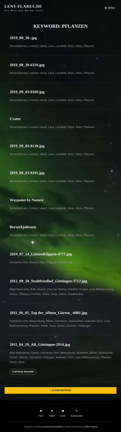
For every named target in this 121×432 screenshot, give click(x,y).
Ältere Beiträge (61, 390)
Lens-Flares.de (23, 6)
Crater (15, 119)
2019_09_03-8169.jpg (27, 92)
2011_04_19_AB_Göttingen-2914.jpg (40, 344)
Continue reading (24, 372)
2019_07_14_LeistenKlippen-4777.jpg (41, 254)
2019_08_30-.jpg (23, 38)
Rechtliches (58, 427)
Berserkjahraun (23, 227)
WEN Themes (91, 427)
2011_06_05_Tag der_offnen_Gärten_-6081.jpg (48, 313)
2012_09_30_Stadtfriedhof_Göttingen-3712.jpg (48, 281)
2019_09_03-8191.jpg (27, 173)
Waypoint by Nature (26, 200)
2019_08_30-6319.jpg (27, 65)
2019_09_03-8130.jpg (27, 146)
